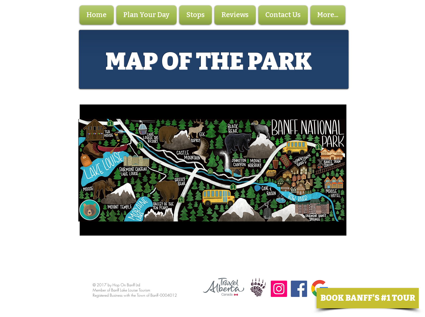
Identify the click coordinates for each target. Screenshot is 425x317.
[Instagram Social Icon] (279, 289)
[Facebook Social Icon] (299, 289)
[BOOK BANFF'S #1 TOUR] (368, 298)
